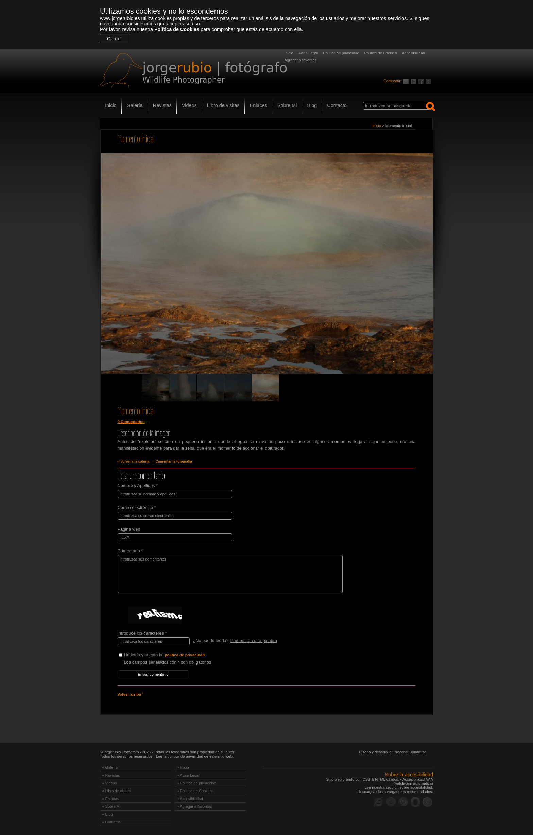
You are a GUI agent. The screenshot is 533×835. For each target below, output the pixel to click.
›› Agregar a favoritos (194, 806)
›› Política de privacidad (196, 783)
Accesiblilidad (413, 53)
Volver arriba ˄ (130, 694)
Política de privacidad (341, 53)
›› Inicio (182, 767)
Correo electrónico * (137, 507)
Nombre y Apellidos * (138, 485)
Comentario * (130, 550)
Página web (129, 529)
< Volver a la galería (134, 461)
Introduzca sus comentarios (230, 574)
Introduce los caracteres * (142, 633)
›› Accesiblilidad (189, 799)
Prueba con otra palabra (253, 640)
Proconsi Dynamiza (410, 752)
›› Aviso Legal (188, 775)
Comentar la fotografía (174, 461)
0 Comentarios (131, 422)
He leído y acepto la (175, 655)
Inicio (289, 53)
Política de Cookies (176, 29)
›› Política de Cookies (194, 791)
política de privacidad (185, 655)
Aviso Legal (308, 53)
